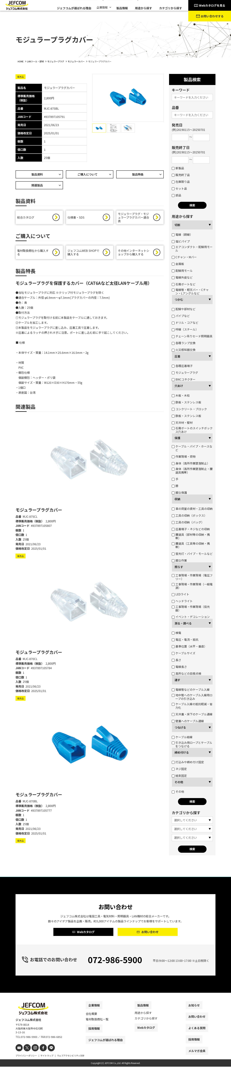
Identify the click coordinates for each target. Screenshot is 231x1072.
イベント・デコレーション (191, 616)
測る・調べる (183, 623)
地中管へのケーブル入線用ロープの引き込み (192, 696)
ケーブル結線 (182, 737)
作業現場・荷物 (183, 456)
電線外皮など (182, 277)
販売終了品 (181, 175)
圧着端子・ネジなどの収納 (191, 529)
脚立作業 (179, 560)
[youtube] (19, 1053)
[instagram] (33, 1053)
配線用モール (182, 270)
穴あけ (179, 386)
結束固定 (179, 775)
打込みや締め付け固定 (188, 762)
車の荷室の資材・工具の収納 (192, 508)
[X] (26, 1053)
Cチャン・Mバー (184, 257)
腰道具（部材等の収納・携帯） (191, 536)
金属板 (178, 264)
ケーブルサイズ (183, 653)
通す (177, 680)
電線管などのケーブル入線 (191, 689)
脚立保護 (179, 492)
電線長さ (179, 666)
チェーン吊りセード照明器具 (192, 336)
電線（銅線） (182, 234)
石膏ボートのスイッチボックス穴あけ (192, 429)
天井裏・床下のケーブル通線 (192, 714)
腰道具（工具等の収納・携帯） (191, 545)
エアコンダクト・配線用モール (192, 248)
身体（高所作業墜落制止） (191, 463)
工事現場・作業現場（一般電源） (192, 585)
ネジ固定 (179, 769)
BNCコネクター (183, 379)
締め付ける (182, 752)
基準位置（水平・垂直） (189, 646)
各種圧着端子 (182, 366)
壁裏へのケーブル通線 (188, 721)
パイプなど (181, 316)
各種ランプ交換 (183, 343)
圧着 (177, 356)
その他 (179, 782)
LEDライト (180, 594)
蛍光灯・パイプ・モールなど (192, 553)
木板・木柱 (181, 395)
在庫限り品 (181, 181)
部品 (176, 195)
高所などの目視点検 (186, 673)
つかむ (179, 299)
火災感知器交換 (183, 349)
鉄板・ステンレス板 (186, 402)
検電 (176, 632)
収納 (177, 499)
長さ (176, 660)
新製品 (178, 168)
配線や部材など (183, 309)
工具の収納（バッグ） (188, 522)
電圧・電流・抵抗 (185, 639)
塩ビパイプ (181, 241)
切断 (177, 225)
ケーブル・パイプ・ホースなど (192, 448)
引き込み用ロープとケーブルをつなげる (192, 744)
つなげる (180, 727)
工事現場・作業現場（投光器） (191, 608)
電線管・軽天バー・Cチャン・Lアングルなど (190, 291)
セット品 (179, 188)
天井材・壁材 (182, 422)
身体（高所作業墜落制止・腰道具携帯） (192, 470)
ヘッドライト (182, 601)
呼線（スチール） (185, 329)
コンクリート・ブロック (189, 409)
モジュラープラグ (185, 372)
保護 (177, 438)
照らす (179, 567)
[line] (47, 1053)
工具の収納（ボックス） (189, 515)
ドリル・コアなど (185, 322)
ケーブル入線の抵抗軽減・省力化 (192, 705)
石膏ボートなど (183, 284)
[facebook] (40, 1053)
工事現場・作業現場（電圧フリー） (192, 577)
